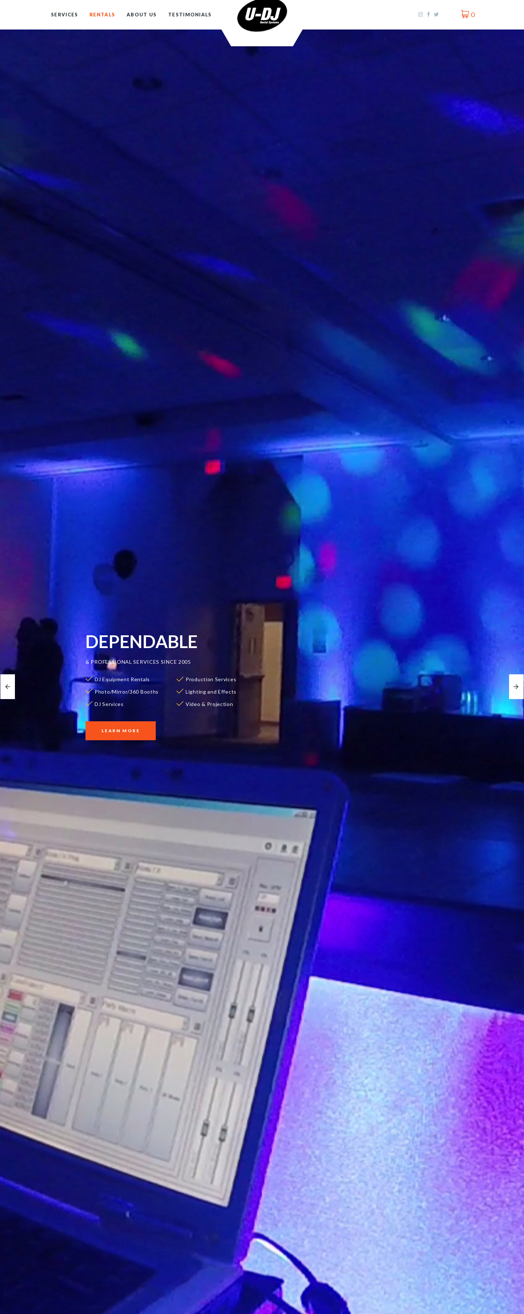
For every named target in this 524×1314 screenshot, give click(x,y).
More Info (95, 1268)
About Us (141, 14)
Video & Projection (406, 1309)
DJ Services (241, 1174)
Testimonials (190, 14)
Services (64, 14)
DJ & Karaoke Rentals (105, 1174)
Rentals (102, 14)
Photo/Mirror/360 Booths (417, 1174)
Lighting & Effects (111, 1309)
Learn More (121, 730)
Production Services (257, 1309)
